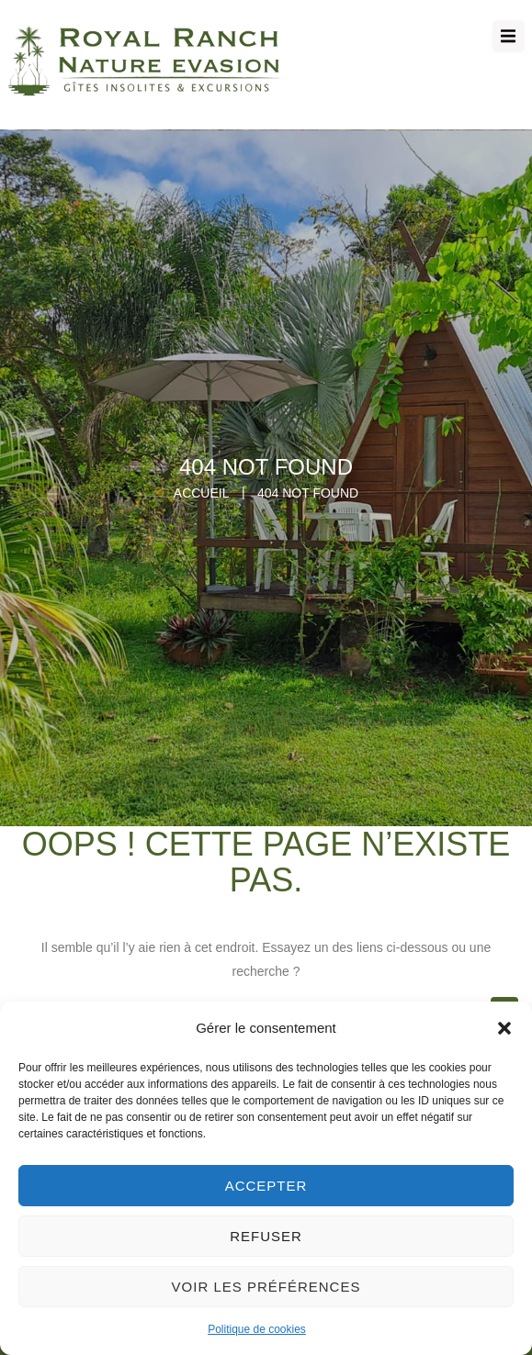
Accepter (266, 1185)
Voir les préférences (266, 1286)
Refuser (266, 1236)
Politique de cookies (257, 1329)
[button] (504, 1028)
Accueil (202, 493)
